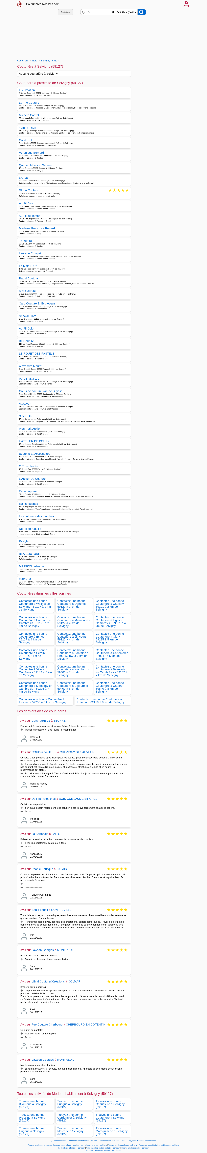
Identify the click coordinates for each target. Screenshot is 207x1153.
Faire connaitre (105, 1141)
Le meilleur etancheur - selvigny (94, 1145)
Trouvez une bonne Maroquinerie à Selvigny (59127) (112, 1131)
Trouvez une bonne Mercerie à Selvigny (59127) (70, 1131)
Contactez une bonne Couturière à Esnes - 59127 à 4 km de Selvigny (33, 638)
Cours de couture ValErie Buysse (41, 391)
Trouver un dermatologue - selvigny (122, 1145)
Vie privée (116, 1141)
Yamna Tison (27, 127)
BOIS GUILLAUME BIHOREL (78, 798)
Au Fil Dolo (26, 328)
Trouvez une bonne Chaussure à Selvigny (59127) (110, 1104)
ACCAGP (25, 403)
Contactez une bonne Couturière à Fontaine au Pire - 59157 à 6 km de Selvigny (73, 654)
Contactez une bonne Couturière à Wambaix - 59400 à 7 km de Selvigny (73, 671)
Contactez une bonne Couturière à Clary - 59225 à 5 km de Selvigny (110, 638)
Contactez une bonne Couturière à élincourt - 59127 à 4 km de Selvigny (72, 638)
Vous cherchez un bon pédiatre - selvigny (103, 1148)
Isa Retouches (28, 504)
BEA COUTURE (29, 554)
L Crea (23, 178)
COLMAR (74, 981)
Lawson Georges (43, 950)
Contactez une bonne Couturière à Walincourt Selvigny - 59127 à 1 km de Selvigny (35, 605)
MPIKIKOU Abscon (31, 566)
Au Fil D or (26, 203)
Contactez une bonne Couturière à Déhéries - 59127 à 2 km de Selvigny (72, 605)
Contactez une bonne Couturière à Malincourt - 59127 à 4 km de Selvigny (73, 622)
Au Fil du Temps (29, 216)
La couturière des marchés (36, 516)
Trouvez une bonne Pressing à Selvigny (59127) (32, 1117)
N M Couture (27, 291)
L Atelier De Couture (32, 479)
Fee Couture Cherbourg (47, 1024)
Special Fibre (27, 316)
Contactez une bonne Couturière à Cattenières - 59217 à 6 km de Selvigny (112, 654)
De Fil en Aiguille (30, 529)
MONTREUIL (65, 950)
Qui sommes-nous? (58, 1141)
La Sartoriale (40, 833)
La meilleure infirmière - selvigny (71, 1148)
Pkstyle (24, 541)
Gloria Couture (28, 190)
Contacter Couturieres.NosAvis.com (82, 1141)
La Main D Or (28, 266)
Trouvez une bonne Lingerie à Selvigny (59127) (31, 1131)
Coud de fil (26, 140)
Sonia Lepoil (40, 909)
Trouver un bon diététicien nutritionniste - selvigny (159, 1145)
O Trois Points (28, 466)
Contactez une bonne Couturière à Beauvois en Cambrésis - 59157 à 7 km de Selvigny (112, 671)
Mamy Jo (25, 579)
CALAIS (61, 869)
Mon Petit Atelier (30, 429)
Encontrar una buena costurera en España (103, 1151)
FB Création (27, 90)
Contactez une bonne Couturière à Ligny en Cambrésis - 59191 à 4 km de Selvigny (111, 622)
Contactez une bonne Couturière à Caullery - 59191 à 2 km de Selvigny (111, 605)
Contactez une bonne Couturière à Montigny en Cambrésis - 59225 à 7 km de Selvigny (35, 687)
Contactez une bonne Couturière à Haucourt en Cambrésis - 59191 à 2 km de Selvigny (35, 622)
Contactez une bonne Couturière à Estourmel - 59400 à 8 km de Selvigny (73, 687)
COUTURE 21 (41, 720)
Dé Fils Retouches (44, 798)
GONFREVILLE (61, 909)
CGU (124, 1141)
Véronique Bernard (31, 153)
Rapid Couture (28, 278)
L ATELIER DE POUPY (34, 441)
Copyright (132, 1141)
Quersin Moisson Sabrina (35, 165)
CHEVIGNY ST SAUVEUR (77, 752)
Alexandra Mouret (30, 366)
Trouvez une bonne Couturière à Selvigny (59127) (110, 1117)
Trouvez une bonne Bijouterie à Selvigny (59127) (32, 1104)
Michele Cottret (29, 115)
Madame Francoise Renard (37, 228)
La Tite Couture (29, 102)
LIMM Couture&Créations (48, 981)
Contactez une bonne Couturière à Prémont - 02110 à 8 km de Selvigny (101, 701)
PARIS (56, 833)
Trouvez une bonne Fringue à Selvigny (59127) (70, 1104)
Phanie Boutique (42, 869)
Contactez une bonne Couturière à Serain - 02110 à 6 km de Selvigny (33, 654)
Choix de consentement (146, 1141)
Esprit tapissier (29, 491)
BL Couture (26, 341)
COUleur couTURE (44, 752)
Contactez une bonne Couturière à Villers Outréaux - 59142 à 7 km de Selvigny (35, 671)
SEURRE (59, 720)
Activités (65, 12)
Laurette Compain (31, 253)
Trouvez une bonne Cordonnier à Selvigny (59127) (72, 1117)
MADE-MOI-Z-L (29, 378)
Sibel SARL (26, 416)
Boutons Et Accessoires (34, 454)
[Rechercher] (142, 12)
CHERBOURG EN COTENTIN (85, 1024)
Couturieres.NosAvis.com (43, 4)
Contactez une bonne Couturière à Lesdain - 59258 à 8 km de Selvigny (42, 701)
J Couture (25, 241)
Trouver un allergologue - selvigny (135, 1148)
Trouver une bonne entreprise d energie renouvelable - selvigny (53, 1145)
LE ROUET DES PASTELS (36, 353)
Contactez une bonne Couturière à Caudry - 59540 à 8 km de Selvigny (110, 687)
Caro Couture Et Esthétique (37, 303)
